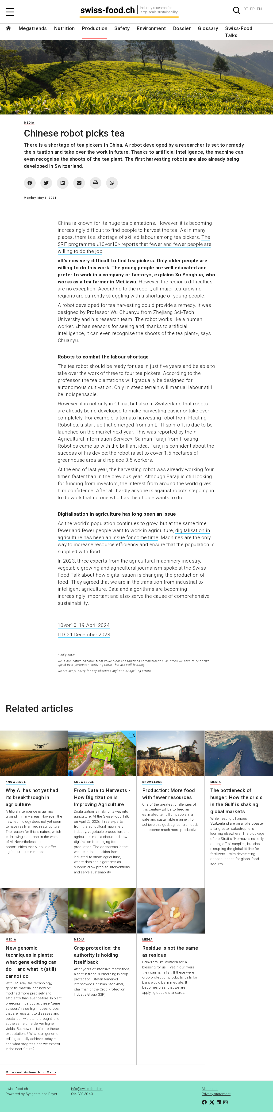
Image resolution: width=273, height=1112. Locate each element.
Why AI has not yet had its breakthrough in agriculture (32, 797)
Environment (151, 28)
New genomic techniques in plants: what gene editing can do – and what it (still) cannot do (31, 962)
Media (29, 122)
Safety (122, 28)
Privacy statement (216, 1094)
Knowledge (16, 782)
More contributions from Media (31, 1072)
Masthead (210, 1089)
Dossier (182, 28)
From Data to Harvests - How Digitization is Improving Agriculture (102, 797)
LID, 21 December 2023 (84, 634)
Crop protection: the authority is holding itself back (97, 955)
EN (259, 9)
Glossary (208, 28)
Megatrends (33, 28)
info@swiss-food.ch (87, 1089)
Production (94, 28)
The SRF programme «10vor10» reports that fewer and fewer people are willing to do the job (134, 244)
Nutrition (64, 28)
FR (252, 9)
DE (245, 9)
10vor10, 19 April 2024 (84, 625)
